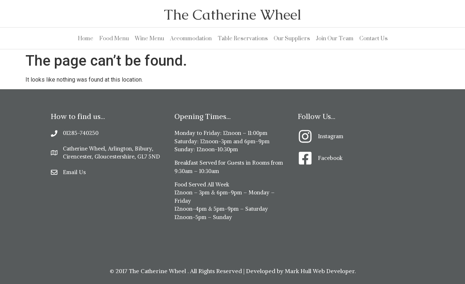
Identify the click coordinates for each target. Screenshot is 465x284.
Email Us (74, 172)
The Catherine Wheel (232, 14)
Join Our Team (334, 38)
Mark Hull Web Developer (320, 271)
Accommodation (191, 38)
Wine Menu (149, 38)
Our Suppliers (292, 38)
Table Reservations (243, 38)
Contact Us (373, 38)
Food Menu (114, 38)
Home (85, 38)
